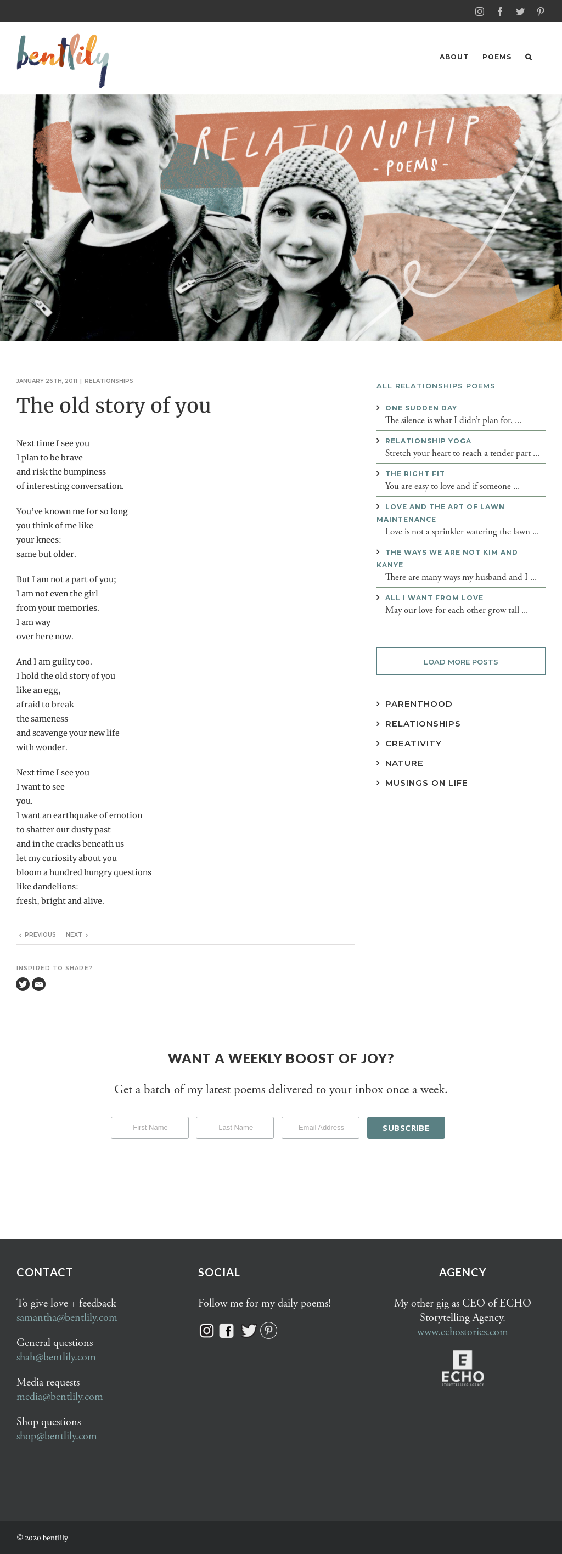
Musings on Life (426, 782)
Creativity (413, 742)
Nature (404, 762)
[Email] (39, 983)
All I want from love (434, 597)
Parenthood (419, 703)
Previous (40, 934)
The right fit (415, 473)
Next (74, 934)
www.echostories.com (462, 1331)
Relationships (109, 380)
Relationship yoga (428, 440)
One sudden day (421, 407)
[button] (528, 56)
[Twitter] (23, 983)
